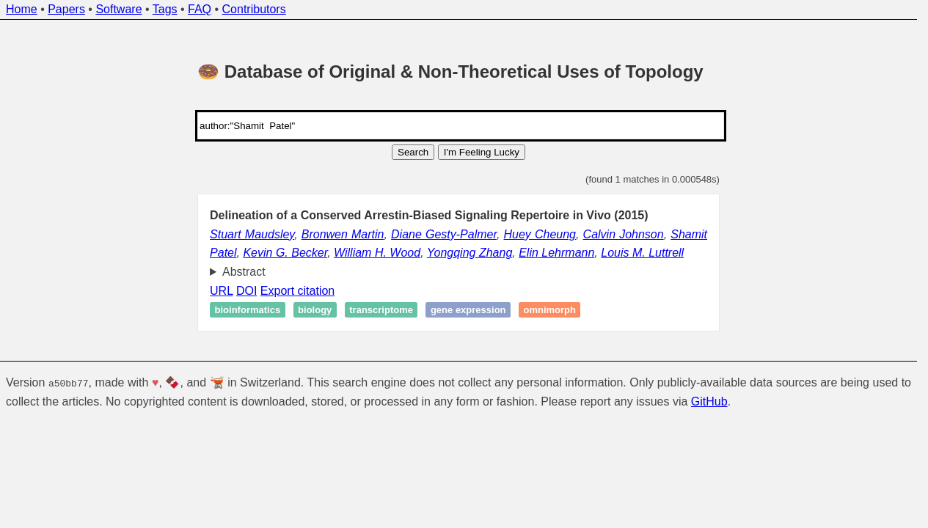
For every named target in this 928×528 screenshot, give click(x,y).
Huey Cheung (539, 234)
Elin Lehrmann (556, 252)
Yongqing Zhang (470, 252)
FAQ (199, 9)
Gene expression (468, 309)
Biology (315, 309)
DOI (246, 291)
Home (21, 9)
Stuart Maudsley (252, 234)
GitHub (709, 401)
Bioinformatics (248, 309)
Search (413, 152)
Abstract (244, 271)
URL (221, 291)
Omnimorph (549, 309)
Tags (165, 9)
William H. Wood (377, 252)
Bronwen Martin (343, 234)
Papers (66, 9)
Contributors (254, 9)
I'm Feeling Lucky (481, 152)
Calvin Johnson (623, 234)
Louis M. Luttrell (642, 252)
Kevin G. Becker (285, 252)
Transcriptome (381, 309)
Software (118, 9)
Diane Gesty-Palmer (444, 234)
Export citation (297, 291)
